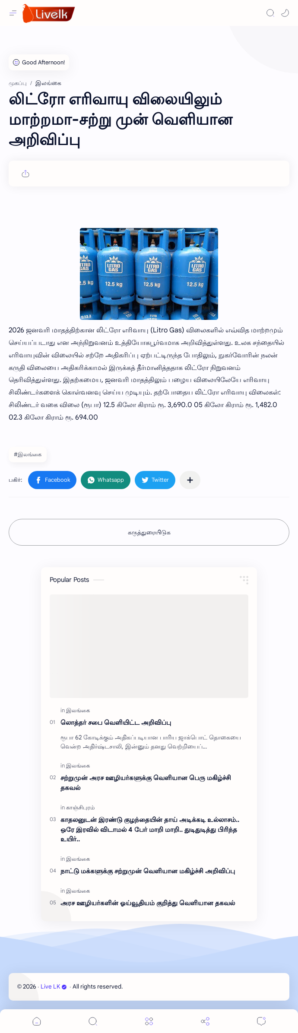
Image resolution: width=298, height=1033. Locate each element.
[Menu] (149, 1021)
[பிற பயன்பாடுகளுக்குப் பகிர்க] (190, 480)
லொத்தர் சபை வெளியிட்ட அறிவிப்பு (115, 722)
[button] (285, 12)
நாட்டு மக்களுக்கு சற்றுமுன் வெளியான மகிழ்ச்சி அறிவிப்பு (147, 871)
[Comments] (261, 1021)
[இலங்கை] (78, 710)
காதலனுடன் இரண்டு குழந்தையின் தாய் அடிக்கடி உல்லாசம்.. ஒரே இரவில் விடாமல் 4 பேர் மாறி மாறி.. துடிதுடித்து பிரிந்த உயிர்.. (149, 829)
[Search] (270, 12)
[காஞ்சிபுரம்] (80, 807)
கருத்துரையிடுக (149, 532)
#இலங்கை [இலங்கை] (27, 454)
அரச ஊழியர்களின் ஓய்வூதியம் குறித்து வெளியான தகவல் (147, 903)
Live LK (54, 986)
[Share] (205, 1021)
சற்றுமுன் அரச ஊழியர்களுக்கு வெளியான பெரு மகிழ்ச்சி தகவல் (145, 783)
